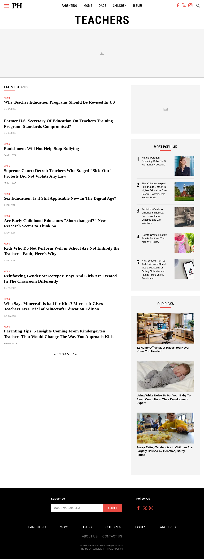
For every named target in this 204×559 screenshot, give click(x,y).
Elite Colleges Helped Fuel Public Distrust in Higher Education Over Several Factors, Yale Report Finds (154, 190)
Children (120, 5)
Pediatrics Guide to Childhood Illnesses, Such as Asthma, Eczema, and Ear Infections (153, 216)
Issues (138, 5)
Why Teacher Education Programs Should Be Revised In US (59, 102)
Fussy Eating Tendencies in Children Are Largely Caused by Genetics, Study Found (164, 451)
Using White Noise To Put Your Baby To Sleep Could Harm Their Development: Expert (164, 399)
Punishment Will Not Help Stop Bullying (41, 148)
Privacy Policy (114, 549)
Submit (112, 508)
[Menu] (6, 5)
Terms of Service (91, 549)
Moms (88, 5)
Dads (102, 5)
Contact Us (112, 536)
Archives (168, 527)
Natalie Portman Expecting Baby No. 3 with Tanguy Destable (154, 161)
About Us (90, 536)
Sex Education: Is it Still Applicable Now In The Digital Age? (60, 198)
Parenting (69, 5)
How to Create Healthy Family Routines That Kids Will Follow (154, 238)
